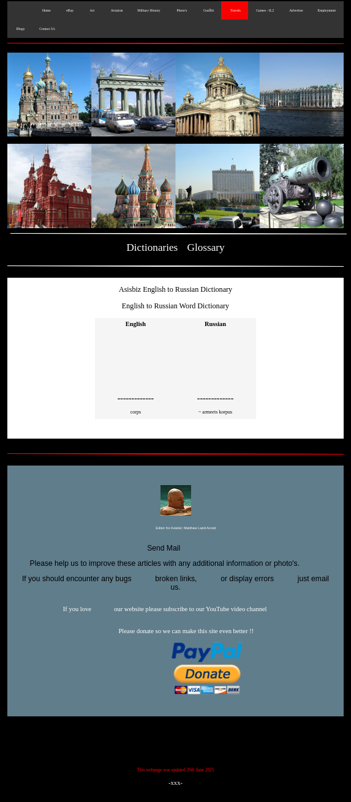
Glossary (206, 247)
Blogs (20, 29)
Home (45, 10)
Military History (148, 10)
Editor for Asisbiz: (175, 528)
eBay (70, 10)
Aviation (116, 10)
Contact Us (47, 29)
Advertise (296, 10)
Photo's (181, 10)
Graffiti (208, 10)
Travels (234, 10)
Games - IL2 (264, 10)
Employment (326, 10)
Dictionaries (152, 247)
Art (91, 10)
